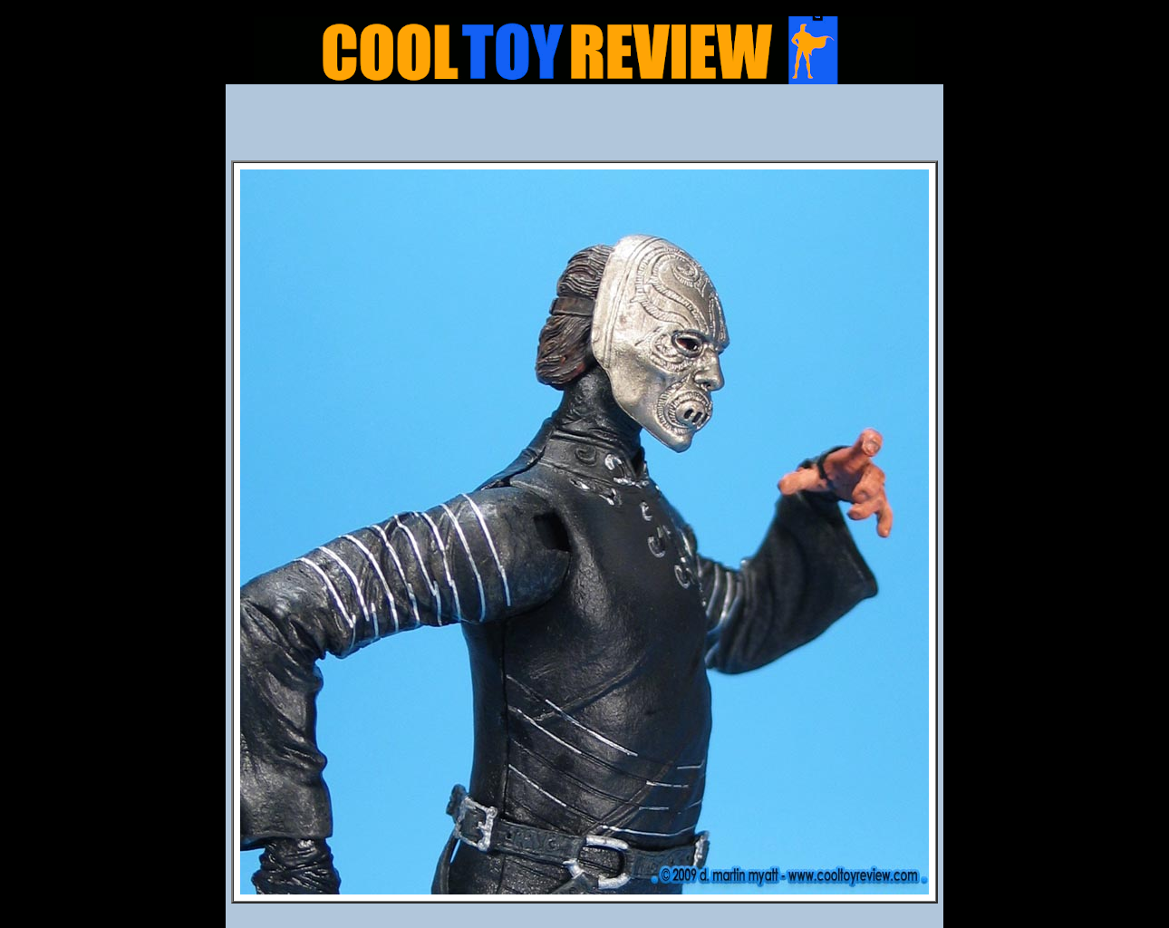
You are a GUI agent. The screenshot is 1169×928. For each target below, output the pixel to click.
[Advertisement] (584, 128)
